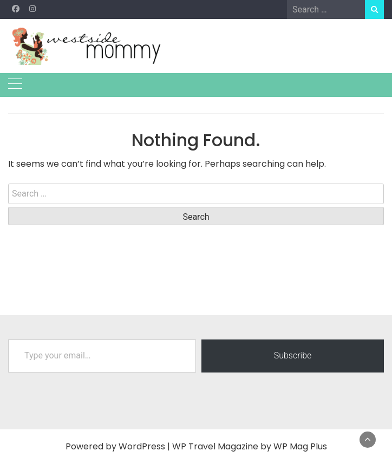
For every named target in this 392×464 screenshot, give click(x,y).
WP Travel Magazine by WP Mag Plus (249, 446)
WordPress (142, 446)
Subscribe (293, 355)
